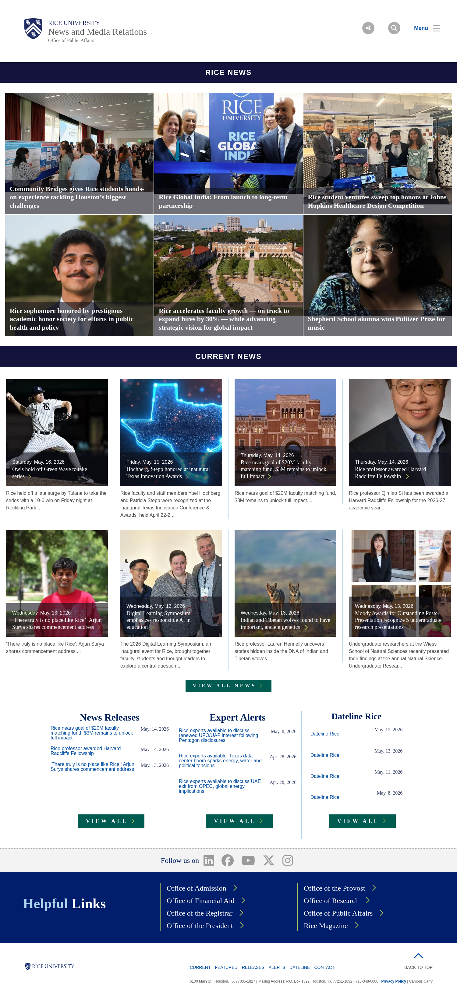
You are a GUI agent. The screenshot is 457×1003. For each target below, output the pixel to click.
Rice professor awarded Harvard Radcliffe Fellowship (390, 472)
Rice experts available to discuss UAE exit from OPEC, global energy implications (220, 786)
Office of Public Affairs (71, 40)
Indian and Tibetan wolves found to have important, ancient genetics (285, 623)
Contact (324, 967)
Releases (253, 967)
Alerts (277, 967)
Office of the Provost (334, 888)
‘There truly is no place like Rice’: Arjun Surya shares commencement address (56, 623)
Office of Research (331, 901)
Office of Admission (196, 888)
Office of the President (200, 926)
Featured (226, 967)
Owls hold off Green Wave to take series (49, 472)
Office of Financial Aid (201, 901)
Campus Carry (421, 981)
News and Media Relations (97, 32)
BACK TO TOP (418, 967)
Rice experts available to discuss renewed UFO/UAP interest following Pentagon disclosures (218, 735)
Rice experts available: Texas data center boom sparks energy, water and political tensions (220, 760)
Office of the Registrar (199, 913)
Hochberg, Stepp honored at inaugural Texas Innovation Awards (168, 472)
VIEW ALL (107, 821)
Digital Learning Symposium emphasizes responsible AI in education (158, 620)
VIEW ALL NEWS (224, 685)
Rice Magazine (326, 926)
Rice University (74, 23)
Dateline (299, 967)
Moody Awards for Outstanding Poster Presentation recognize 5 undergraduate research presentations (398, 620)
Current (200, 967)
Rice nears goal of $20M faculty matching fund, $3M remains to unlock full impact (283, 469)
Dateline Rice (324, 734)
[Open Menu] (423, 28)
